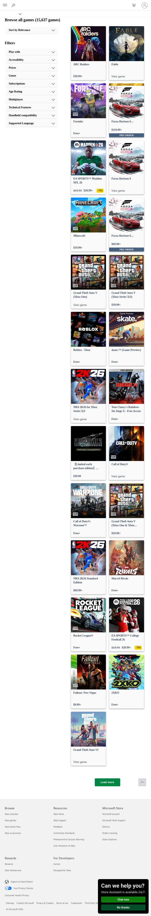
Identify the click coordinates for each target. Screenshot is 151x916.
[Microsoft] (75, 3)
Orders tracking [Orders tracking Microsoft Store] (109, 833)
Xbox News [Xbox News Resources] (58, 814)
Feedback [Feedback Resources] (57, 826)
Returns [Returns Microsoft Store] (106, 826)
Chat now (123, 899)
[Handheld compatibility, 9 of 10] (31, 115)
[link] (88, 53)
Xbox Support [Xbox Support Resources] (59, 820)
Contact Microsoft (25, 903)
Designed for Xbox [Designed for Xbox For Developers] (62, 870)
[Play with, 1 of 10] (31, 52)
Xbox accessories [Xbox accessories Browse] (13, 833)
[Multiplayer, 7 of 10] (31, 99)
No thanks (123, 907)
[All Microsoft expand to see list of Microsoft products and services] (5, 5)
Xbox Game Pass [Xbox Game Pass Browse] (13, 826)
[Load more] (107, 782)
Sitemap (10, 903)
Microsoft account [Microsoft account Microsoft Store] (111, 814)
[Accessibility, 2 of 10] (31, 60)
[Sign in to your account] (144, 5)
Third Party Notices (94, 903)
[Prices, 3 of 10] (31, 68)
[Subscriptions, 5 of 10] (31, 84)
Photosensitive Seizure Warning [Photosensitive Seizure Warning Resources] (68, 839)
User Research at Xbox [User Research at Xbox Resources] (64, 845)
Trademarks (76, 903)
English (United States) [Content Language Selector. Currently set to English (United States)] (22, 881)
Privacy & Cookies (45, 903)
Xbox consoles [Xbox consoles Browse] (11, 814)
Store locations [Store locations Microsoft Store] (109, 839)
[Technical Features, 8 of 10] (31, 107)
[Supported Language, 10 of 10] (31, 123)
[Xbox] (10, 14)
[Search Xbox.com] (14, 5)
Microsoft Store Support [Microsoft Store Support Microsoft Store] (113, 820)
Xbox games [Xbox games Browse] (10, 820)
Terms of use (62, 903)
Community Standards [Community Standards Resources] (64, 833)
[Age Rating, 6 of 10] (31, 91)
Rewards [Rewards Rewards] (9, 864)
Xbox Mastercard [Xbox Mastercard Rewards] (13, 870)
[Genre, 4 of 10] (31, 76)
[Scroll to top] (142, 782)
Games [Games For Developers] (56, 864)
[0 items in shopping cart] (135, 5)
